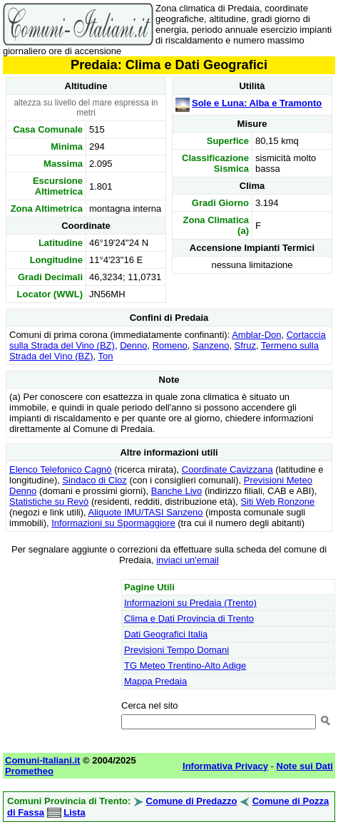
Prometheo (29, 771)
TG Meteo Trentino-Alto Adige (185, 665)
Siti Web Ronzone (277, 501)
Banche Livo (177, 491)
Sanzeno (211, 345)
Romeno (170, 345)
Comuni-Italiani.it (42, 760)
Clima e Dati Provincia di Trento (189, 618)
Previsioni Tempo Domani (176, 649)
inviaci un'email (187, 560)
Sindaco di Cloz (94, 480)
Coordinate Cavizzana (227, 469)
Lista (74, 812)
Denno (133, 345)
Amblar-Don (256, 334)
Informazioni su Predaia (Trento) (190, 602)
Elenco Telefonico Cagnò (60, 469)
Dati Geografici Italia (166, 634)
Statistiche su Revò (48, 501)
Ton (105, 356)
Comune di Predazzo (191, 801)
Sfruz (245, 345)
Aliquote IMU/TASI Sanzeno (145, 512)
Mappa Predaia (155, 681)
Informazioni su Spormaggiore (113, 523)
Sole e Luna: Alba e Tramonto (257, 103)
